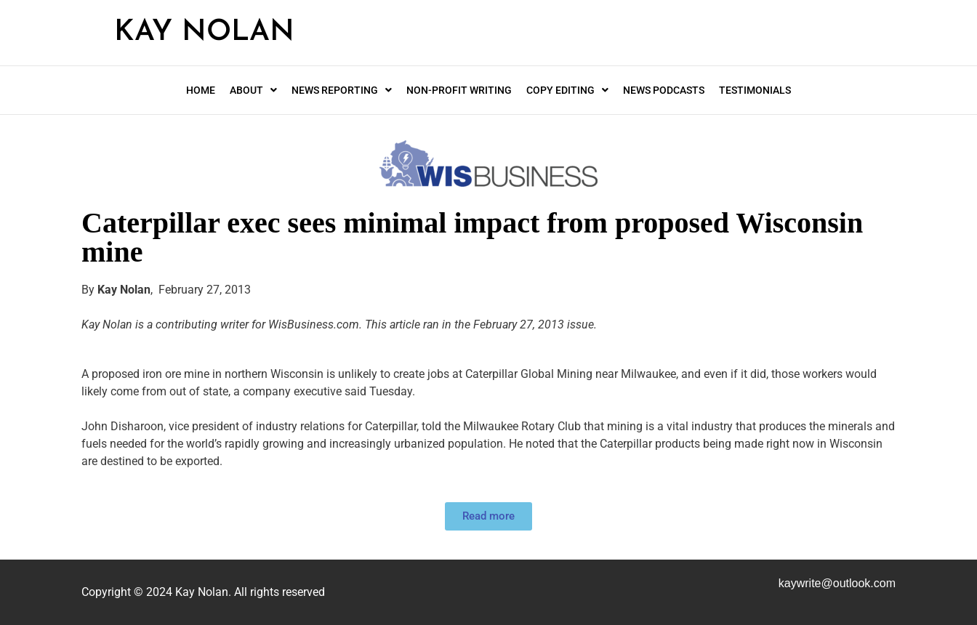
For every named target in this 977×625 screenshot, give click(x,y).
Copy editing (567, 90)
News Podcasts (663, 90)
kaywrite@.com (837, 583)
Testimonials (755, 90)
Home (200, 90)
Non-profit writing (459, 90)
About (253, 90)
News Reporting (342, 90)
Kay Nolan (204, 32)
